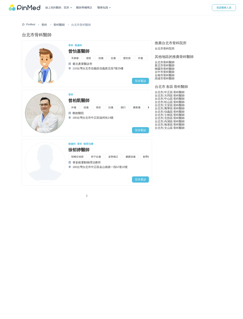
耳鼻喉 (75, 58)
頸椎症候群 (77, 156)
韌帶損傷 (148, 156)
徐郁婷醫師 (78, 149)
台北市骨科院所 (165, 48)
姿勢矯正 (113, 156)
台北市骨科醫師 (165, 62)
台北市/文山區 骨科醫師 (170, 128)
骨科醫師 (59, 24)
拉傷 (113, 58)
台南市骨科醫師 (165, 75)
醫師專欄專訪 (84, 7)
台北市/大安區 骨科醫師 (170, 105)
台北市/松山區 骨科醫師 (170, 102)
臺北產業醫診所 (82, 63)
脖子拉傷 (96, 156)
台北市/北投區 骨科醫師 (170, 118)
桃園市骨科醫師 (165, 68)
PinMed (30, 24)
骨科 (44, 24)
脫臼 (123, 107)
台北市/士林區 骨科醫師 (170, 115)
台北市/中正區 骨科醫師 (170, 92)
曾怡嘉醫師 (78, 51)
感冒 (88, 58)
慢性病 (127, 58)
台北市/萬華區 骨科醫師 (170, 108)
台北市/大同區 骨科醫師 (170, 95)
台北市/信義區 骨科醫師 (170, 111)
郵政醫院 (78, 113)
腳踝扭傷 (131, 156)
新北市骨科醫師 (165, 65)
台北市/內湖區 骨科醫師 (170, 121)
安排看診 (140, 81)
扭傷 (100, 58)
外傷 (140, 58)
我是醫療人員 (224, 7)
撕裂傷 (136, 107)
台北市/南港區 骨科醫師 (170, 124)
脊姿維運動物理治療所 (87, 162)
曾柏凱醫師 (78, 100)
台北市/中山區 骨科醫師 (170, 98)
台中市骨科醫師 (165, 72)
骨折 (98, 107)
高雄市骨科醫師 (165, 78)
